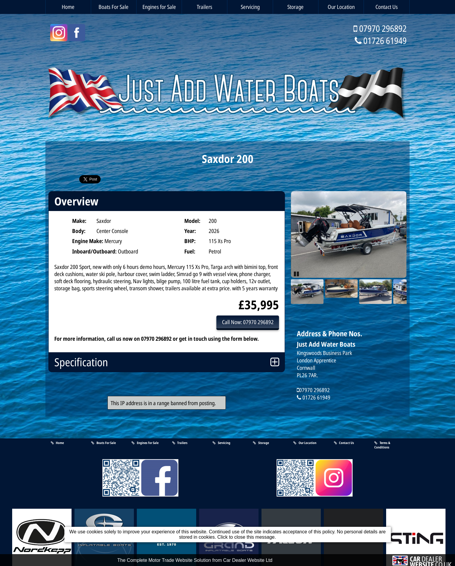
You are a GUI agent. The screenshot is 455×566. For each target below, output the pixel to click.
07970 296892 (383, 28)
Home (68, 6)
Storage (295, 6)
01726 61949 (385, 40)
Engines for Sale (159, 6)
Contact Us (386, 6)
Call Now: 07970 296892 (248, 322)
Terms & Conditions (382, 444)
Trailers (204, 6)
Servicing (250, 6)
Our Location (341, 6)
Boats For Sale (114, 6)
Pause (297, 273)
